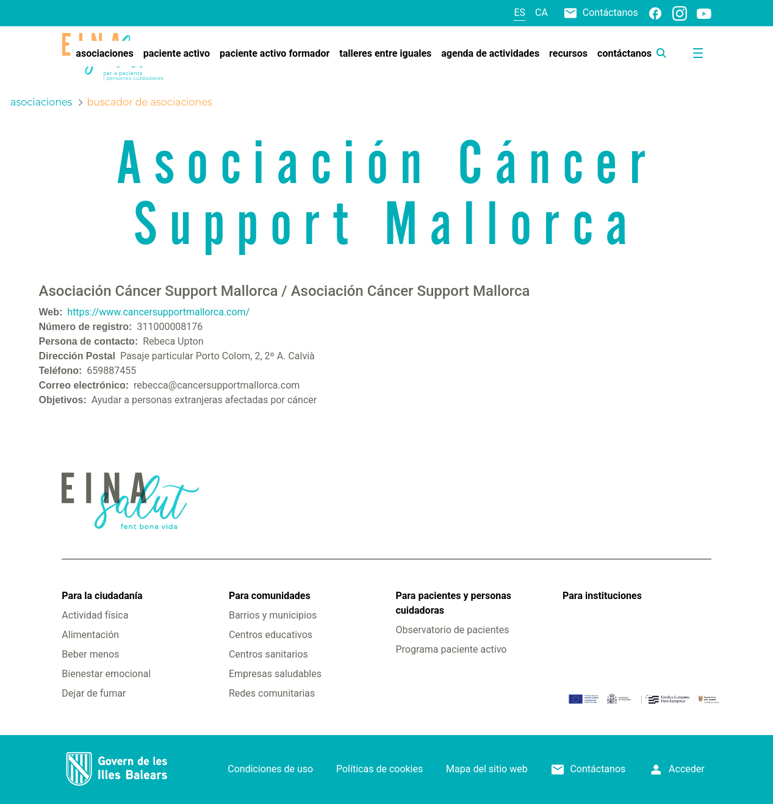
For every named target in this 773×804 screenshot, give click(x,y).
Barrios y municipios (273, 615)
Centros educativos (270, 635)
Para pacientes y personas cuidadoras (453, 603)
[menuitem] (104, 53)
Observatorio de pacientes (452, 630)
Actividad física (95, 615)
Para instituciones (602, 595)
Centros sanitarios (268, 654)
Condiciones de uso (270, 769)
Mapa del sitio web (487, 769)
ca (541, 12)
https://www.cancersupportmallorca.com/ (158, 312)
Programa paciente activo (450, 649)
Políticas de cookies (379, 769)
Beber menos (90, 654)
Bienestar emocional (106, 674)
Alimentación (90, 635)
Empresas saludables (275, 674)
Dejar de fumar (94, 693)
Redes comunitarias (272, 693)
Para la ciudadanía (102, 595)
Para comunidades (270, 595)
